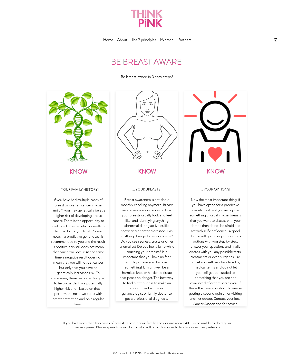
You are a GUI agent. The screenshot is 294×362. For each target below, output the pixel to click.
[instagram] (276, 40)
